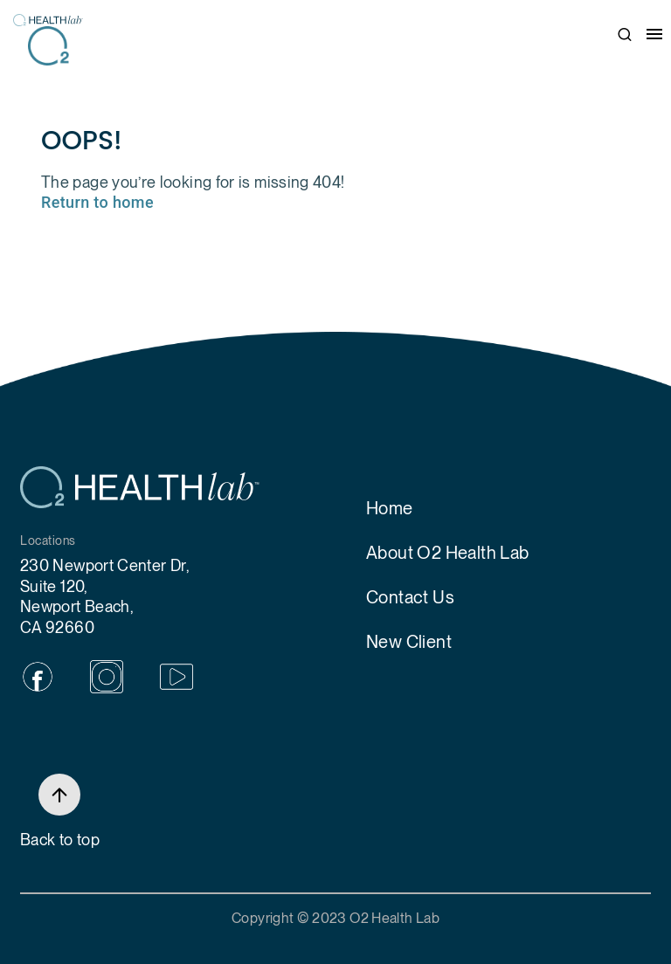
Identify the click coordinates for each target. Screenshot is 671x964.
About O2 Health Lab (447, 552)
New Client (409, 641)
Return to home (97, 202)
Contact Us (410, 597)
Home (389, 508)
